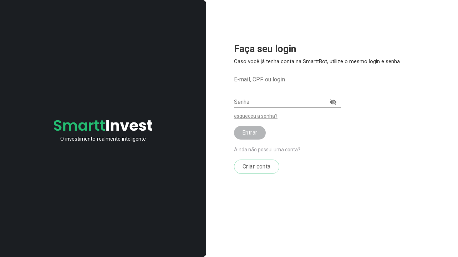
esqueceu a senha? (256, 116)
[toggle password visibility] (333, 102)
